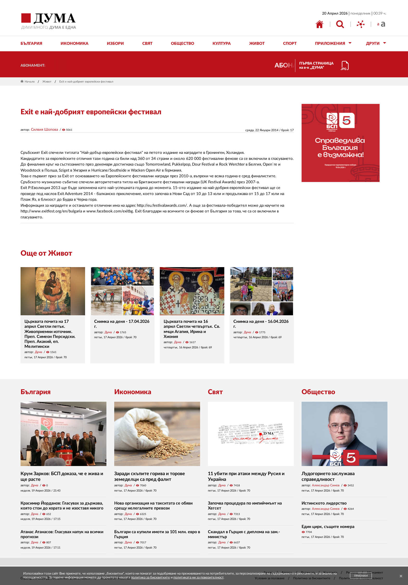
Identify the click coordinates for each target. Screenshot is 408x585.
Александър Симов (326, 485)
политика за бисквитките (150, 577)
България (36, 392)
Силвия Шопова (44, 129)
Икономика (132, 392)
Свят (215, 392)
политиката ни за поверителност (198, 577)
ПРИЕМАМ (361, 576)
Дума (38, 352)
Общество (318, 392)
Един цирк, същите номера (328, 527)
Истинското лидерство (324, 503)
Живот (47, 81)
